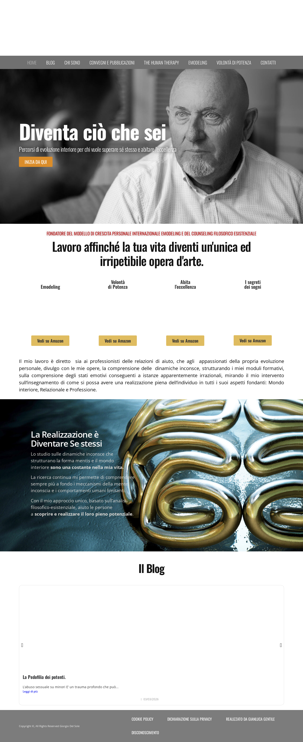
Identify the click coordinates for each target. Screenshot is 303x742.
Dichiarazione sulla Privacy (189, 719)
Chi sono (72, 62)
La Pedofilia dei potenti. (44, 676)
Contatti (268, 62)
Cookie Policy (142, 719)
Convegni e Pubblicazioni (111, 62)
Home (32, 62)
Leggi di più (30, 691)
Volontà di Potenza (234, 62)
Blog (50, 62)
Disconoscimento (145, 732)
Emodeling (197, 62)
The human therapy (161, 62)
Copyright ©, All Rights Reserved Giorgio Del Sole (49, 726)
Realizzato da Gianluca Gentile (250, 719)
